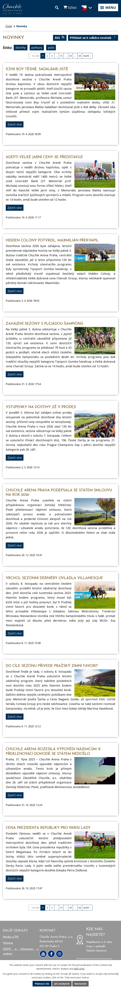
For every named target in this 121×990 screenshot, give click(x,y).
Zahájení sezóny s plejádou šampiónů (44, 324)
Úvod (8, 26)
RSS (60, 38)
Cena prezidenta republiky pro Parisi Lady (48, 828)
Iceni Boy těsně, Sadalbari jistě (37, 69)
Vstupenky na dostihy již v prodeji (41, 407)
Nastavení (80, 983)
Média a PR (10, 937)
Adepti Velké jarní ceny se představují (44, 157)
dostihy (20, 47)
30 (70, 55)
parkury (36, 47)
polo (51, 47)
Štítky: (7, 47)
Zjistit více (15, 124)
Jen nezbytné (61, 983)
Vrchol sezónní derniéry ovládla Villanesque (54, 578)
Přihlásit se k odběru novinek (93, 38)
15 (61, 55)
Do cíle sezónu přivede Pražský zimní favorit (52, 666)
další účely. (79, 968)
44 (80, 55)
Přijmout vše (42, 983)
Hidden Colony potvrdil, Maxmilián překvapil (52, 240)
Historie (8, 943)
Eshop (72, 7)
